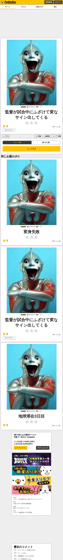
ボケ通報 (38, 136)
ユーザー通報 (57, 136)
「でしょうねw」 (20, 553)
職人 (55, 7)
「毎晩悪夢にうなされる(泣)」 (24, 556)
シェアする (5, 136)
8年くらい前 (56, 241)
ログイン (58, 2)
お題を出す (39, 7)
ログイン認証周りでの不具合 (31, 511)
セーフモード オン (20, 448)
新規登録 (49, 2)
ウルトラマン (9, 130)
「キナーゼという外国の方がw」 (25, 550)
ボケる (23, 7)
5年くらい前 (56, 127)
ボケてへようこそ (42, 448)
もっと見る (31, 149)
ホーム (7, 7)
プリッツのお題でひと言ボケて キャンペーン (31, 498)
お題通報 (47, 136)
